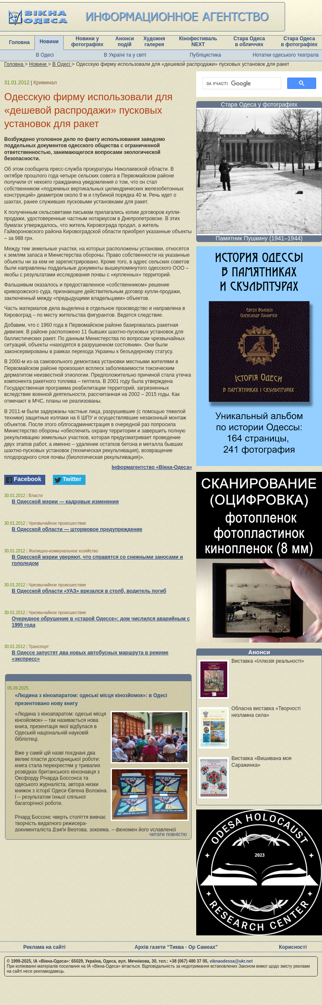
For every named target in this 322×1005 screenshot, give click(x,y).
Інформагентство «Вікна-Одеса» (152, 467)
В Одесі (45, 55)
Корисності (292, 947)
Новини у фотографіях (87, 41)
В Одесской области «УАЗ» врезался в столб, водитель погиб (89, 591)
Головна (19, 42)
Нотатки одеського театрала (286, 55)
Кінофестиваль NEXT (198, 41)
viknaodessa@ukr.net (231, 961)
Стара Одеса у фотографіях (259, 104)
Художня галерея (154, 41)
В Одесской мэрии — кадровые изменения (65, 502)
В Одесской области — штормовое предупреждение (77, 529)
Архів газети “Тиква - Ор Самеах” (176, 947)
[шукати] (240, 83)
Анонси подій (124, 41)
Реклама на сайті (44, 947)
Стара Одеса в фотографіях (299, 41)
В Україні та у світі (125, 55)
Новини (48, 41)
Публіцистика (205, 55)
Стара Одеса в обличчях (249, 41)
